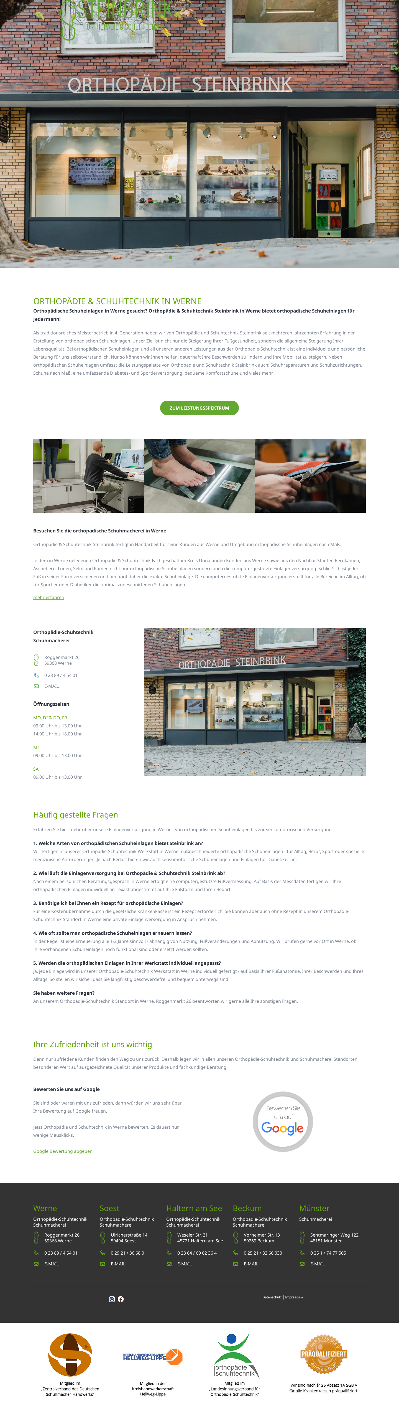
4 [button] (203, 257)
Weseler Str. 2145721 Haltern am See (200, 1238)
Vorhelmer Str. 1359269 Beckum (262, 1238)
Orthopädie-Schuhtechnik (60, 1219)
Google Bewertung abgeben (63, 1151)
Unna (204, 560)
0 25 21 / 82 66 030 (263, 1253)
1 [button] (170, 257)
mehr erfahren (48, 597)
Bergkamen (347, 560)
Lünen (64, 568)
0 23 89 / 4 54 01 (61, 675)
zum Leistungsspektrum (199, 408)
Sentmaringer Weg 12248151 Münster (334, 1238)
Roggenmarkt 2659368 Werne (62, 660)
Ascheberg (44, 568)
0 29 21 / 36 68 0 (127, 1253)
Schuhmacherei (49, 1225)
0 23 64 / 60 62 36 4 (197, 1253)
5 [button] (215, 257)
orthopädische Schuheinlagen (161, 568)
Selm (78, 568)
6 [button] (226, 257)
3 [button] (192, 257)
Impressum (294, 1297)
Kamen (101, 568)
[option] (199, 134)
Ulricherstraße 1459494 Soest (129, 1238)
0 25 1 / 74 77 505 (328, 1253)
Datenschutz (272, 1297)
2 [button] (181, 257)
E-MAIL (51, 686)
